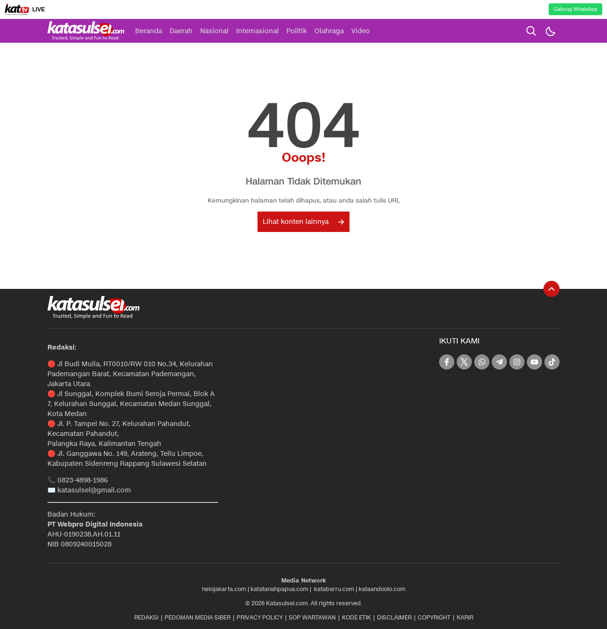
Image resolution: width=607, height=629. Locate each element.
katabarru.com (334, 589)
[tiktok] (552, 362)
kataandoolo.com (382, 589)
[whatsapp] (481, 362)
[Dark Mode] (550, 30)
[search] (531, 30)
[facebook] (446, 362)
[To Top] (551, 289)
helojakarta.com (224, 589)
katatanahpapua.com (279, 589)
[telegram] (499, 362)
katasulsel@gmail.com (94, 490)
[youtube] (534, 362)
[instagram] (516, 362)
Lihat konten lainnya (303, 221)
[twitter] (464, 362)
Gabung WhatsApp (575, 9)
